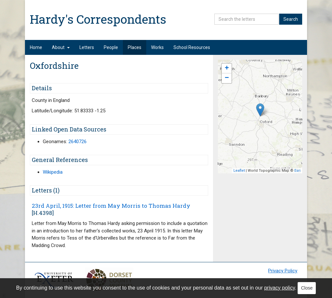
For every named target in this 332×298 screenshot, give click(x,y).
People (111, 47)
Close (307, 288)
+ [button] (227, 68)
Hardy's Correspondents (98, 19)
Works (157, 47)
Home (36, 47)
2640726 (77, 141)
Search (290, 19)
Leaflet (239, 170)
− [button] (227, 78)
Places (134, 47)
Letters (86, 47)
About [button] (61, 47)
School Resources (191, 47)
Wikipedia (53, 172)
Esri (297, 170)
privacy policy (279, 288)
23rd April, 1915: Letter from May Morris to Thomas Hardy (111, 205)
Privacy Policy (282, 271)
